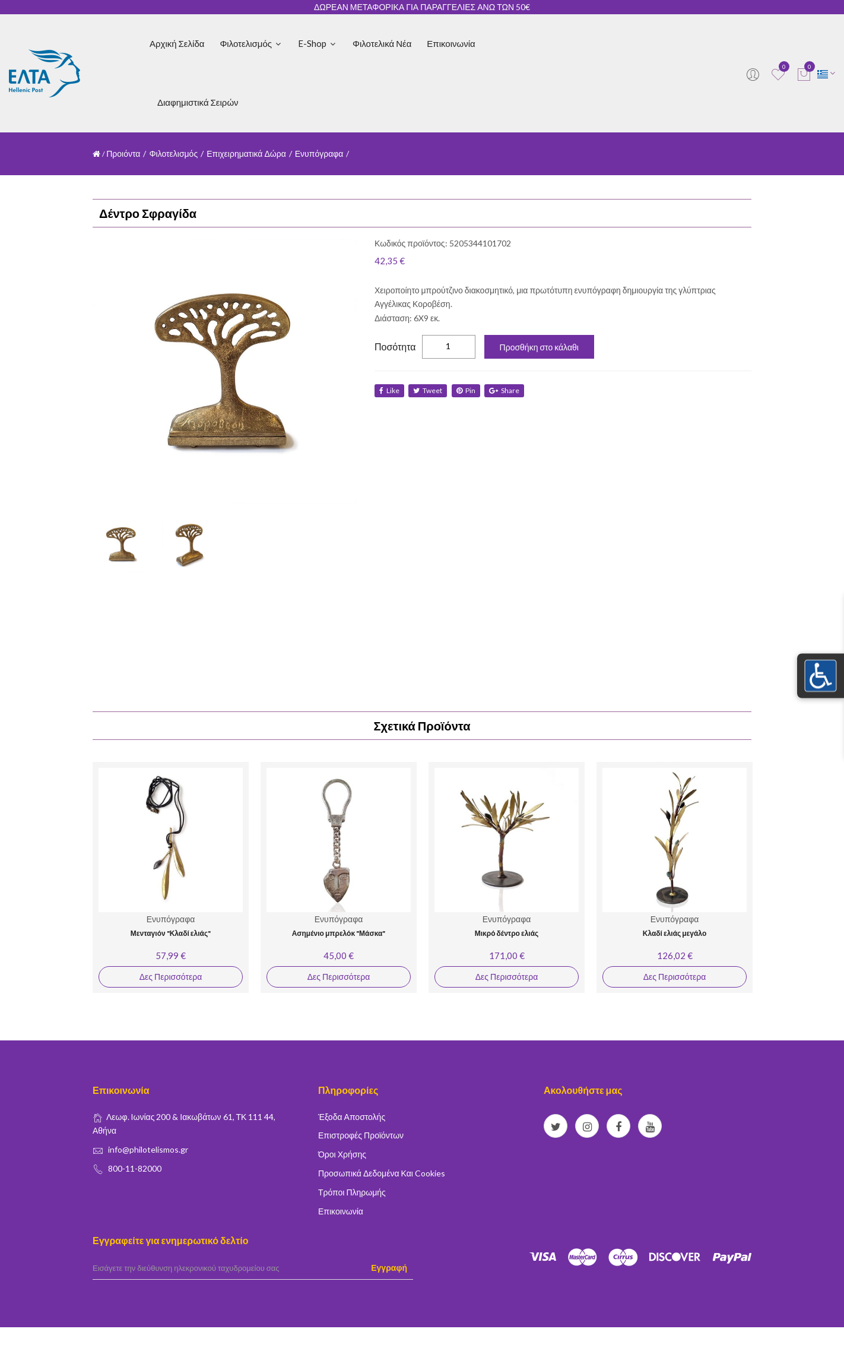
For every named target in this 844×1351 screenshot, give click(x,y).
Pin (467, 390)
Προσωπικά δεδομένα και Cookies (381, 1173)
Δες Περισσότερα (170, 977)
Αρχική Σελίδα (177, 43)
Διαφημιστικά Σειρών (198, 102)
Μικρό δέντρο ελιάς (507, 933)
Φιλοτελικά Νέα (382, 43)
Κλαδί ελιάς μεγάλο (674, 933)
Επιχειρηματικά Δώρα (246, 153)
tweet (428, 390)
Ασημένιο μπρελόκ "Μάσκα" (339, 933)
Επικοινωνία (451, 43)
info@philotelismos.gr (148, 1149)
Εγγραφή (389, 1268)
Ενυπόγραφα (319, 153)
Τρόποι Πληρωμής (352, 1192)
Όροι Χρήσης (342, 1154)
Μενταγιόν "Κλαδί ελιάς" (171, 933)
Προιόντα (123, 153)
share (507, 390)
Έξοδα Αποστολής (351, 1117)
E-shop (317, 43)
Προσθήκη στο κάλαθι (539, 347)
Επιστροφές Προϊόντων (361, 1135)
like (389, 390)
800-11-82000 (134, 1168)
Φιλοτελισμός (251, 43)
